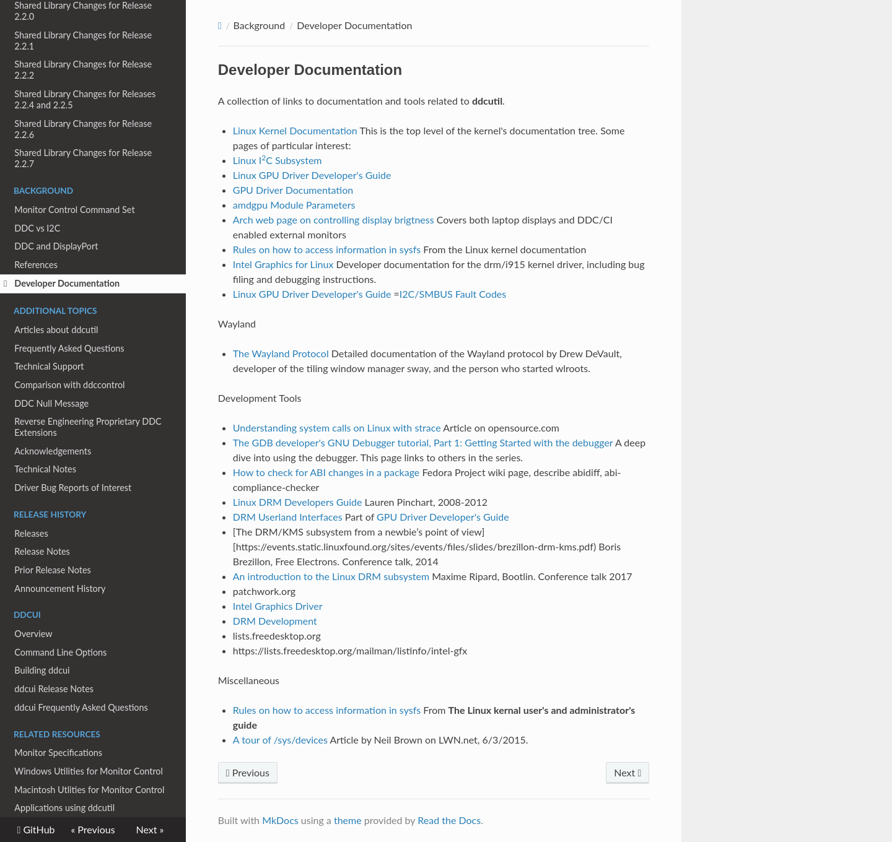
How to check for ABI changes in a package (326, 472)
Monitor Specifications (58, 752)
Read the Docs (449, 820)
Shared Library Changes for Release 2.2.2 (83, 69)
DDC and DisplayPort (56, 246)
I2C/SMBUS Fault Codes (453, 294)
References (36, 264)
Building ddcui (41, 670)
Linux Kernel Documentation (295, 130)
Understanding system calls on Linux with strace (337, 427)
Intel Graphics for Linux (283, 264)
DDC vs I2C (37, 228)
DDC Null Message (51, 403)
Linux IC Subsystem (277, 160)
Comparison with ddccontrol (69, 385)
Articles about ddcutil (56, 329)
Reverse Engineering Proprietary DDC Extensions (87, 427)
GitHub (37, 830)
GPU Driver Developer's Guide (443, 517)
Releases (31, 533)
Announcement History (59, 588)
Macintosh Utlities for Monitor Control (89, 789)
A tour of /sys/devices (280, 739)
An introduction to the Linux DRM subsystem (331, 576)
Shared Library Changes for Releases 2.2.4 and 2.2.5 (84, 99)
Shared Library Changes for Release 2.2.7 (83, 158)
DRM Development (275, 621)
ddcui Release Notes (54, 689)
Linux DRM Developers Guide (297, 502)
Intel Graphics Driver (278, 606)
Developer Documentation (62, 283)
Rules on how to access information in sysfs (327, 249)
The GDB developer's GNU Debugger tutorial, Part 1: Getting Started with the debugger (423, 442)
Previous (247, 772)
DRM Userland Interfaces (288, 517)
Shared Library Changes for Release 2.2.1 (83, 40)
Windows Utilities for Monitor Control (88, 771)
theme (348, 820)
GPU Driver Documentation (293, 190)
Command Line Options (60, 652)
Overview (33, 633)
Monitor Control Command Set (74, 209)
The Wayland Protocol (281, 353)
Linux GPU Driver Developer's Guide (312, 175)
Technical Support (49, 366)
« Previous (93, 829)
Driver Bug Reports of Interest (72, 487)
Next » (150, 829)
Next (627, 772)
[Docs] (220, 25)
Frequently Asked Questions (69, 348)
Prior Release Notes (52, 570)
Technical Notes (45, 469)
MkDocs (280, 820)
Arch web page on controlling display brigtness (333, 219)
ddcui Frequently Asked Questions (80, 707)
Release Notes (42, 551)
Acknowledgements (52, 451)
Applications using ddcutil (64, 807)
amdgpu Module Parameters (294, 204)
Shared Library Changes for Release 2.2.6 (83, 129)
